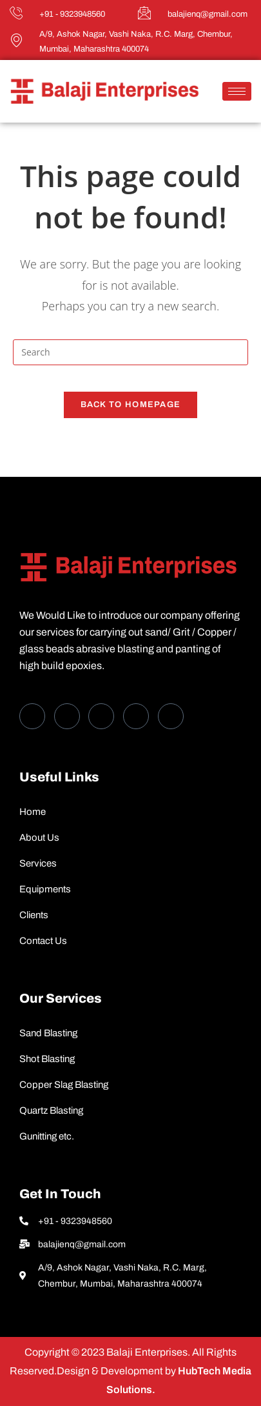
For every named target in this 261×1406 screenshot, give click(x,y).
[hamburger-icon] (236, 91)
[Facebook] (32, 716)
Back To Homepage (131, 404)
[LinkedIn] (101, 716)
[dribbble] (136, 716)
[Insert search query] (130, 352)
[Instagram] (171, 716)
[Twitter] (67, 716)
